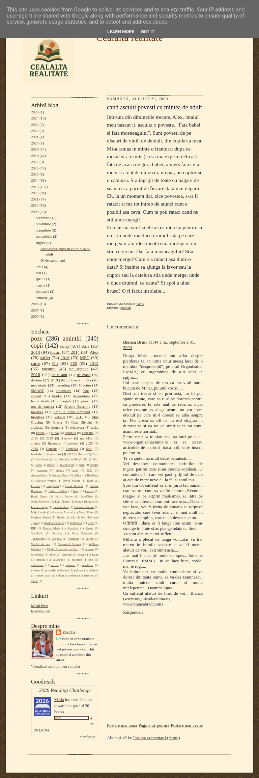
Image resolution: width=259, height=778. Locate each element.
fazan (95, 554)
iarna (38, 464)
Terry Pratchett (82, 533)
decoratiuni (81, 396)
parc (81, 464)
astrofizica (37, 554)
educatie (87, 433)
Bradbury (92, 475)
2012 (34, 193)
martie (40, 285)
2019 (34, 149)
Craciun (85, 385)
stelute (60, 470)
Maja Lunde (38, 512)
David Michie (71, 480)
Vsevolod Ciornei (69, 544)
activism (59, 459)
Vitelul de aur (40, 544)
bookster (37, 454)
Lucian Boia (60, 507)
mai (38, 273)
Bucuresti (54, 443)
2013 (34, 187)
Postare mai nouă (122, 725)
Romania (71, 449)
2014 (34, 180)
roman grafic (44, 575)
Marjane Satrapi (41, 517)
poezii (85, 401)
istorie (51, 464)
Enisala (35, 486)
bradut (57, 396)
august (40, 243)
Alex (94, 352)
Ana (85, 346)
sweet (34, 581)
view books (87, 736)
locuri (55, 352)
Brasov (82, 454)
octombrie (43, 230)
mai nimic (39, 385)
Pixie (91, 523)
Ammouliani (38, 475)
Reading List (40, 611)
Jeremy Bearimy (77, 406)
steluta (74, 575)
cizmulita (56, 427)
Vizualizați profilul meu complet (55, 666)
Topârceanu (38, 538)
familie (73, 459)
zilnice (35, 443)
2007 (34, 310)
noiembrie (43, 224)
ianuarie (41, 298)
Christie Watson (46, 480)
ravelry (94, 464)
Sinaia (89, 528)
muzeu (55, 565)
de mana (83, 375)
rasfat (94, 427)
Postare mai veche (187, 725)
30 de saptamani (52, 260)
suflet (45, 357)
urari (75, 470)
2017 (34, 162)
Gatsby (89, 491)
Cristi (95, 454)
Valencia (56, 538)
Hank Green (39, 496)
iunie (39, 267)
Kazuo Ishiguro (84, 501)
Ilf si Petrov (64, 496)
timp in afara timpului (72, 412)
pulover (78, 570)
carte (35, 363)
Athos (77, 475)
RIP (33, 528)
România (72, 528)
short (61, 575)
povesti (73, 443)
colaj (64, 346)
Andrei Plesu (60, 475)
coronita (70, 433)
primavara (77, 427)
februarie (42, 291)
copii (37, 345)
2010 (34, 205)
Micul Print (39, 605)
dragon (82, 554)
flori (95, 459)
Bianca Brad (135, 342)
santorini (42, 470)
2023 (34, 125)
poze (36, 338)
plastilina (87, 565)
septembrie (43, 236)
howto (40, 433)
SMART (37, 390)
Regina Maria (51, 528)
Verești (89, 538)
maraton (77, 559)
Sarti (89, 449)
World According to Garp (63, 549)
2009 (34, 212)
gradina (41, 559)
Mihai (55, 433)
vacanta (49, 368)
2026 (34, 112)
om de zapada (42, 406)
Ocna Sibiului (81, 422)
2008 (34, 304)
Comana (51, 449)
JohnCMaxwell (40, 501)
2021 (34, 137)
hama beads (40, 401)
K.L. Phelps (62, 501)
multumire (37, 565)
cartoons (67, 554)
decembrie (43, 218)
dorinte (36, 380)
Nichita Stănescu (54, 523)
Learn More (120, 31)
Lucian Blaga (39, 507)
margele (65, 401)
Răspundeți (133, 612)
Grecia (57, 422)
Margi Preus (86, 512)
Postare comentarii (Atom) (156, 737)
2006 (34, 316)
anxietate (37, 427)
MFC (84, 357)
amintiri (72, 338)
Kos (86, 390)
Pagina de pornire (154, 725)
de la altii (59, 375)
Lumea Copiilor (84, 507)
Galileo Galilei (58, 491)
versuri (60, 417)
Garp (76, 491)
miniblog (86, 438)
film (85, 459)
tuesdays (37, 417)
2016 (34, 168)
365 (73, 363)
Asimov (66, 438)
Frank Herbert (74, 486)
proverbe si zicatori (57, 570)
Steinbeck (37, 533)
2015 (34, 174)
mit (91, 559)
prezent (35, 570)
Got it (147, 31)
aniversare (63, 390)
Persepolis (76, 523)
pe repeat (78, 368)
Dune (90, 480)
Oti (55, 363)
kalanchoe (59, 559)
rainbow (93, 570)
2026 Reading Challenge (65, 690)
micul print (67, 464)
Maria (69, 632)
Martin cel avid (66, 517)
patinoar (70, 565)
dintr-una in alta (78, 380)
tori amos (55, 454)
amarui (89, 549)
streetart (89, 575)
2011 (34, 199)
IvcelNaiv (87, 496)
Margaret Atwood (62, 512)
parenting (63, 385)
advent (36, 396)
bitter (53, 554)
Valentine (73, 538)
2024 (34, 118)
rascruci (37, 412)
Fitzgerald (53, 486)
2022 (34, 131)
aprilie (40, 279)
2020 (34, 143)
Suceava (57, 533)
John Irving (42, 459)
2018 (34, 156)
